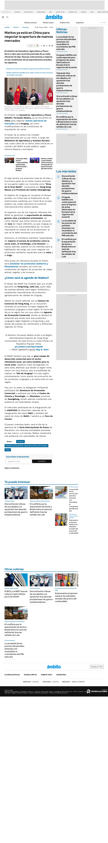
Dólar (92, 12)
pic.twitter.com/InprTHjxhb (29, 346)
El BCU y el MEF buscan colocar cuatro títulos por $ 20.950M (16, 594)
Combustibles (41, 12)
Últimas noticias (30, 23)
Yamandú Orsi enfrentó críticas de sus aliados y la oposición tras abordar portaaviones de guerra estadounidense (66, 82)
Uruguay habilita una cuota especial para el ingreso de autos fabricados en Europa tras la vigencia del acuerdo (66, 61)
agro (50, 12)
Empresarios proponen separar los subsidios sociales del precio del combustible (74, 526)
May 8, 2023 (42, 349)
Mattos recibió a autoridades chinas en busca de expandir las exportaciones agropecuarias (47, 164)
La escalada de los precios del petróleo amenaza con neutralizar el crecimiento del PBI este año (66, 43)
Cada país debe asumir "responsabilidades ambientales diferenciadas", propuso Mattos (23, 165)
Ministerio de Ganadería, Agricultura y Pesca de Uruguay (26, 446)
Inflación (17, 12)
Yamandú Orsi (73, 12)
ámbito (7, 27)
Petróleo (83, 12)
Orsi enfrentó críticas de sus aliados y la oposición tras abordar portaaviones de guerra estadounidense (70, 185)
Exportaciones (28, 12)
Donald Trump (60, 12)
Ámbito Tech (65, 23)
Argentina (80, 23)
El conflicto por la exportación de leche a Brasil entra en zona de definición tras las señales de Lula (66, 122)
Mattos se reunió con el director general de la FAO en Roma (28, 69)
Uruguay (25, 27)
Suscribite (42, 461)
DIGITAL (31, 682)
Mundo (16, 27)
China (8, 450)
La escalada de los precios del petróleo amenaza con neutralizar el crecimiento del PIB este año (69, 228)
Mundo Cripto (48, 23)
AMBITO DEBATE (73, 682)
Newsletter (103, 22)
